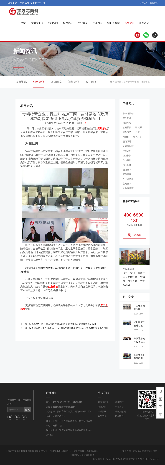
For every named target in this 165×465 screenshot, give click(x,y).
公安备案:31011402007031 (84, 451)
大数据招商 (128, 188)
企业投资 (127, 155)
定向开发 (127, 183)
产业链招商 (128, 179)
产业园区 (97, 23)
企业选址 (127, 160)
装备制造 (127, 132)
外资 (137, 132)
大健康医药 (128, 146)
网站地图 (97, 459)
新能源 (138, 127)
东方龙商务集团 (131, 82)
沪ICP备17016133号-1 (60, 451)
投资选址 (68, 23)
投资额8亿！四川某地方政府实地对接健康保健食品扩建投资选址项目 (62, 324)
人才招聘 (143, 3)
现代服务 (137, 137)
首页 (23, 23)
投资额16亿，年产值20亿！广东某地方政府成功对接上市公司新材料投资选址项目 (68, 328)
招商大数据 (113, 23)
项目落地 (127, 141)
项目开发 (127, 169)
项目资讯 (145, 82)
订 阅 (27, 409)
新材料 (126, 137)
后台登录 (154, 3)
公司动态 (56, 81)
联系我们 (144, 23)
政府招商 (127, 127)
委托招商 (127, 118)
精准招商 (53, 23)
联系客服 (134, 235)
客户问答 (91, 81)
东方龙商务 (37, 23)
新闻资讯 (129, 23)
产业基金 (83, 23)
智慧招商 (127, 174)
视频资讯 (73, 81)
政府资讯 (21, 81)
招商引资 (127, 123)
